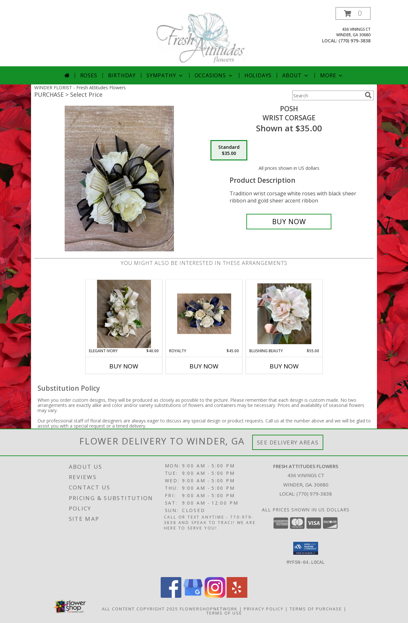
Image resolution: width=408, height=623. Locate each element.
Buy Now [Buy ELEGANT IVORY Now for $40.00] (123, 366)
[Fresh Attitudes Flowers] (204, 37)
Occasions (214, 75)
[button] (353, 13)
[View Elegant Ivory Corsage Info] (124, 314)
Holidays (258, 75)
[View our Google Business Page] (193, 596)
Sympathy (165, 75)
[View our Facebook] (171, 596)
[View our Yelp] (237, 596)
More (332, 75)
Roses (88, 75)
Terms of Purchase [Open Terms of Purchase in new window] (316, 609)
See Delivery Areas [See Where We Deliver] (288, 442)
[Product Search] (327, 95)
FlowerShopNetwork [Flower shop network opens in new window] (209, 609)
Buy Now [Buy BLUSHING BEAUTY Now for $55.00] (284, 366)
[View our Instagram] (215, 596)
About (295, 75)
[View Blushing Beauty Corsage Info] (284, 313)
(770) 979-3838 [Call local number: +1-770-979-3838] (354, 41)
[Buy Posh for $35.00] (288, 221)
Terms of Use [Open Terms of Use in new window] (224, 613)
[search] (368, 95)
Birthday (122, 75)
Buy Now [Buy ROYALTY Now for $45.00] (204, 366)
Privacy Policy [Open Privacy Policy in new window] (264, 609)
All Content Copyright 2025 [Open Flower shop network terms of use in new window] (140, 609)
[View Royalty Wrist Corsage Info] (204, 313)
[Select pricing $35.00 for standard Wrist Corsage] (228, 150)
